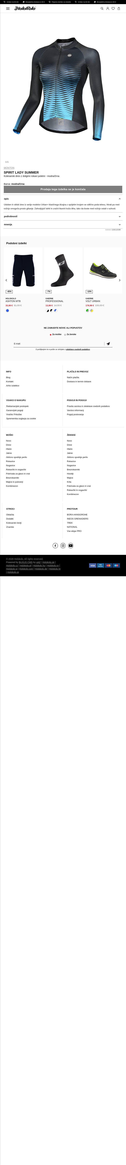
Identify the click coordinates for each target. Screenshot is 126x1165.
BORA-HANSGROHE (77, 514)
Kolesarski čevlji (13, 523)
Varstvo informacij (75, 410)
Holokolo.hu (39, 565)
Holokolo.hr (55, 569)
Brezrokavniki (12, 478)
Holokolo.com (26, 569)
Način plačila (73, 377)
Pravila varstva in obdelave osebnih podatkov (88, 406)
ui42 (38, 562)
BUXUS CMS (25, 562)
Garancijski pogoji (14, 410)
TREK (70, 523)
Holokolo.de (41, 569)
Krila (69, 482)
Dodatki (9, 519)
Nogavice (10, 465)
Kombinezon (12, 486)
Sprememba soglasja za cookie (21, 418)
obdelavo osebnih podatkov (78, 349)
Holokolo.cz (12, 565)
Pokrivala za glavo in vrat (18, 473)
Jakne (9, 453)
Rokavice (10, 461)
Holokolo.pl (25, 565)
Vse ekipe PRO (74, 531)
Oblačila (10, 514)
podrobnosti (10, 216)
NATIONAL (72, 527)
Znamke (10, 527)
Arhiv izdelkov (12, 385)
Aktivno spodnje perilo (16, 457)
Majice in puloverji (14, 482)
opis (6, 198)
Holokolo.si (11, 569)
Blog (8, 377)
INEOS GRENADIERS (77, 519)
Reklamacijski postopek (17, 406)
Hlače (8, 449)
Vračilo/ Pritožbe (14, 414)
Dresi (8, 445)
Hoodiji (70, 473)
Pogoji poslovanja (75, 414)
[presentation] (6, 280)
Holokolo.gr (13, 572)
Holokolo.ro (53, 565)
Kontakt (9, 381)
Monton (9, 168)
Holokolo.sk (48, 562)
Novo (8, 441)
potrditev (108, 343)
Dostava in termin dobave (79, 381)
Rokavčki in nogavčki (16, 469)
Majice (70, 478)
